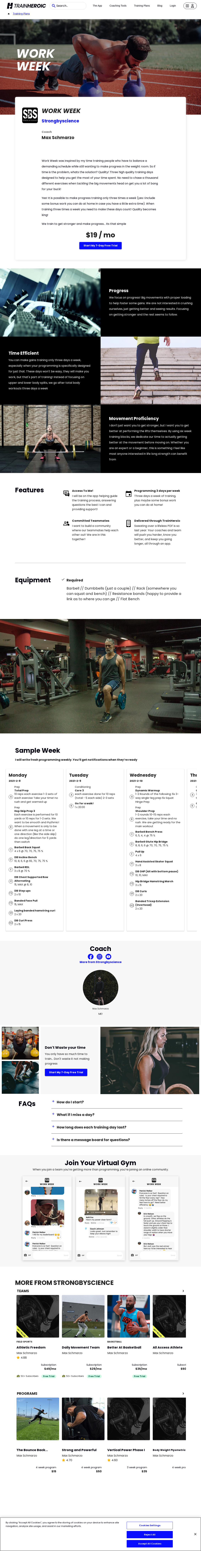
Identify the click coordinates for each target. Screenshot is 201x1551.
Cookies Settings (149, 1525)
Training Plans (142, 5)
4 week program (46, 1467)
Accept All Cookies (149, 1543)
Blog (159, 5)
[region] (100, 1534)
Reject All (149, 1534)
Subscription (48, 1365)
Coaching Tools (118, 5)
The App (97, 5)
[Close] (195, 1534)
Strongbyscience (60, 121)
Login (173, 5)
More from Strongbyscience (101, 962)
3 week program (137, 1467)
